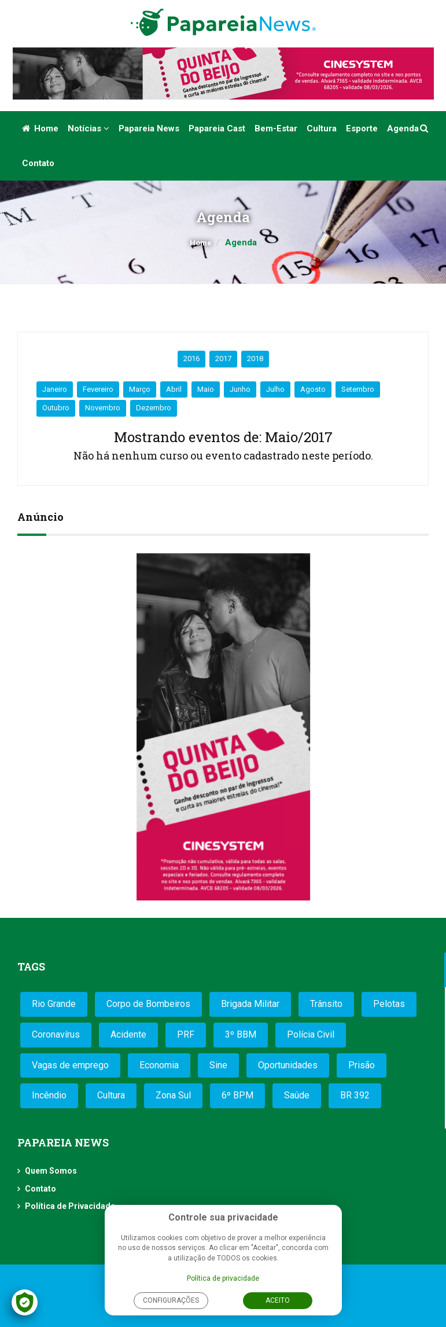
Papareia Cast (217, 128)
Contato (38, 163)
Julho (275, 389)
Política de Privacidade (70, 1206)
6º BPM (237, 1095)
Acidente (128, 1034)
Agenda (403, 128)
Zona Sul (173, 1095)
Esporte (362, 128)
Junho (240, 389)
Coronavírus (56, 1034)
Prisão (361, 1065)
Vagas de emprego (70, 1065)
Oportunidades (288, 1065)
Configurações (171, 1300)
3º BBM (240, 1034)
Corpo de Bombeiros (148, 1003)
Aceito (278, 1300)
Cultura (322, 128)
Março (139, 389)
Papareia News (149, 128)
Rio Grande (54, 1003)
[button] (424, 128)
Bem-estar (276, 128)
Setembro (357, 389)
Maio (205, 389)
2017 (223, 358)
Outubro (55, 407)
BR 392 (355, 1095)
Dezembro (153, 407)
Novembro (102, 407)
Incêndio (49, 1095)
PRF (185, 1034)
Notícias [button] (88, 128)
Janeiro (54, 389)
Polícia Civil (310, 1034)
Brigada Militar (250, 1003)
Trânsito (326, 1003)
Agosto (313, 389)
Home (40, 128)
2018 (255, 358)
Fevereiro (98, 389)
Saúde (296, 1095)
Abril (174, 389)
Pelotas (389, 1003)
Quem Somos (51, 1170)
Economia (159, 1065)
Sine (218, 1065)
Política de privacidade (223, 1278)
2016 (191, 358)
